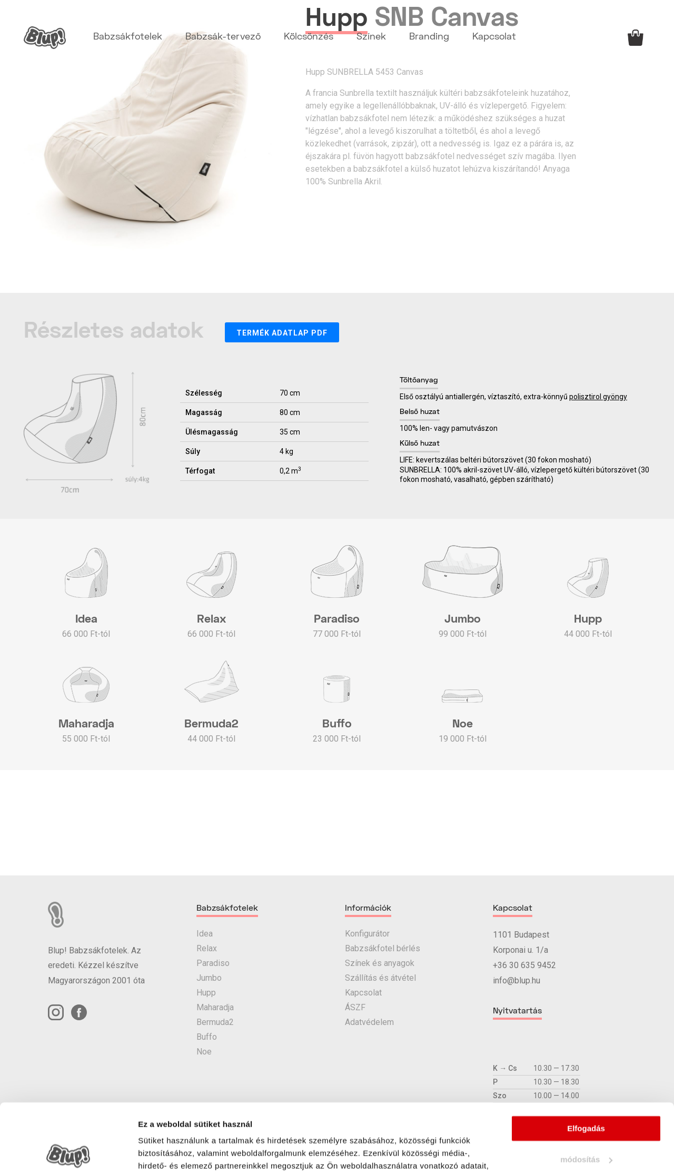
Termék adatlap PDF (282, 333)
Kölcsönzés (308, 37)
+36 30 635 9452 (524, 965)
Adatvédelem (369, 1022)
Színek (371, 37)
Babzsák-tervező (223, 37)
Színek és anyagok (379, 963)
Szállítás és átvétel (380, 978)
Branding (429, 37)
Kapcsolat (494, 37)
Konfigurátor (367, 934)
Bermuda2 (215, 1022)
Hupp (206, 993)
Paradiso (213, 963)
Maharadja (215, 1007)
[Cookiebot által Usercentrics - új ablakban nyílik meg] (68, 1152)
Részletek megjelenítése (184, 1152)
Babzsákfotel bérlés (382, 948)
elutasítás (586, 1122)
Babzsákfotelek (127, 37)
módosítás (586, 1091)
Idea (204, 934)
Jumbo (209, 978)
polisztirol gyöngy (598, 396)
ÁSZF (355, 1007)
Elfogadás (586, 1060)
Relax (206, 948)
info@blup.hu (516, 980)
